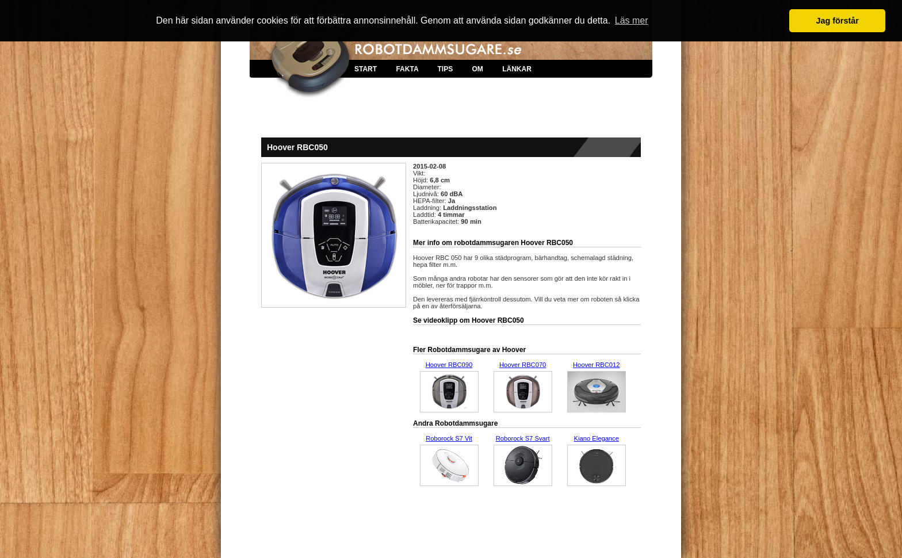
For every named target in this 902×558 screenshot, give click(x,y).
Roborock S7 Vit (449, 438)
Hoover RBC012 (596, 364)
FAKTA (407, 69)
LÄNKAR (517, 69)
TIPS (445, 69)
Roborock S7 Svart (523, 438)
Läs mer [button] (631, 20)
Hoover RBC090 (449, 364)
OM (477, 69)
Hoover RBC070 (522, 364)
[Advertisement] (451, 115)
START (365, 69)
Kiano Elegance (596, 438)
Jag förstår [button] (837, 20)
